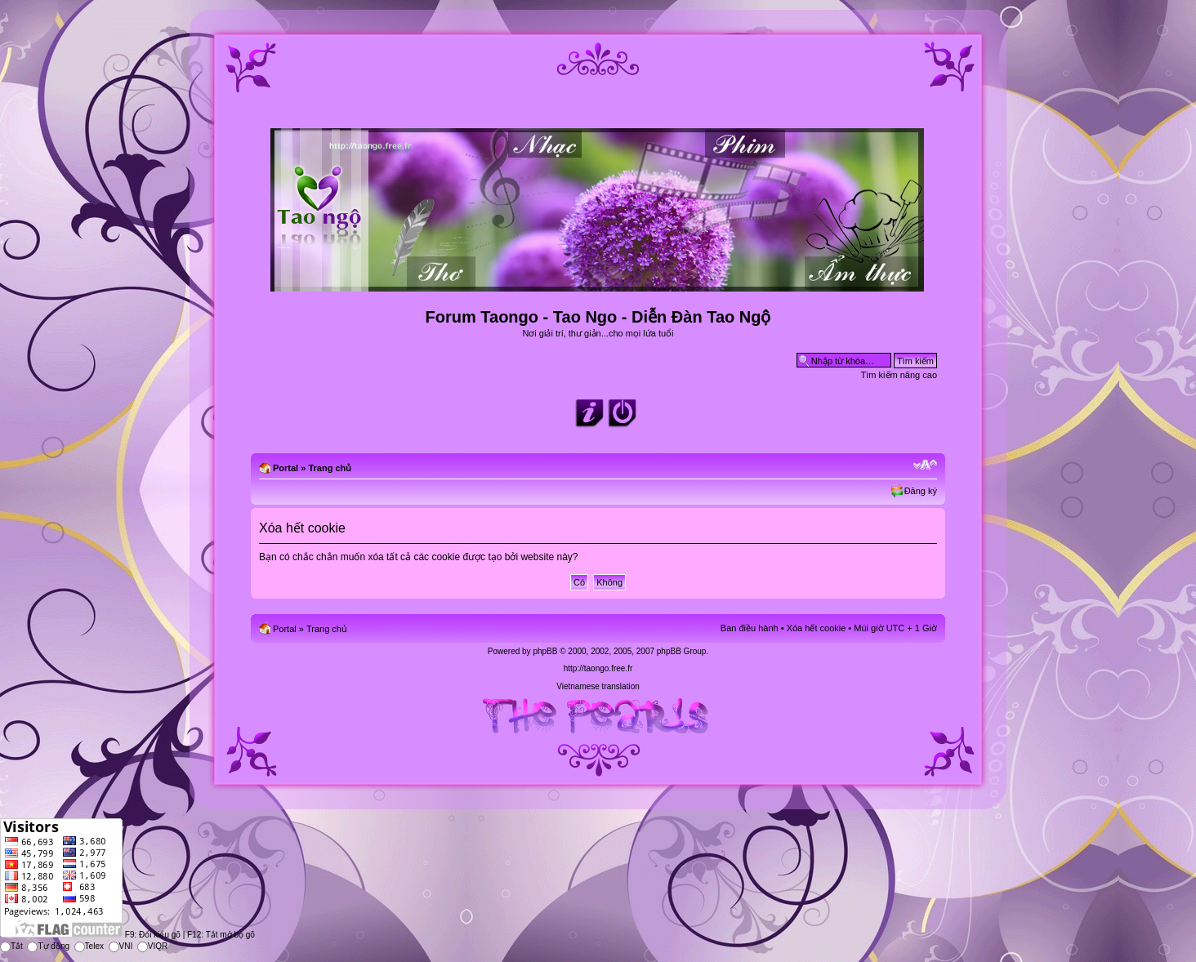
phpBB (545, 651)
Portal (285, 468)
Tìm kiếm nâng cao (899, 375)
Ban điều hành (750, 628)
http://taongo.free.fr (598, 668)
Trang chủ (329, 468)
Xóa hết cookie (816, 628)
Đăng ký (920, 491)
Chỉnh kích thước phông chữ (925, 464)
